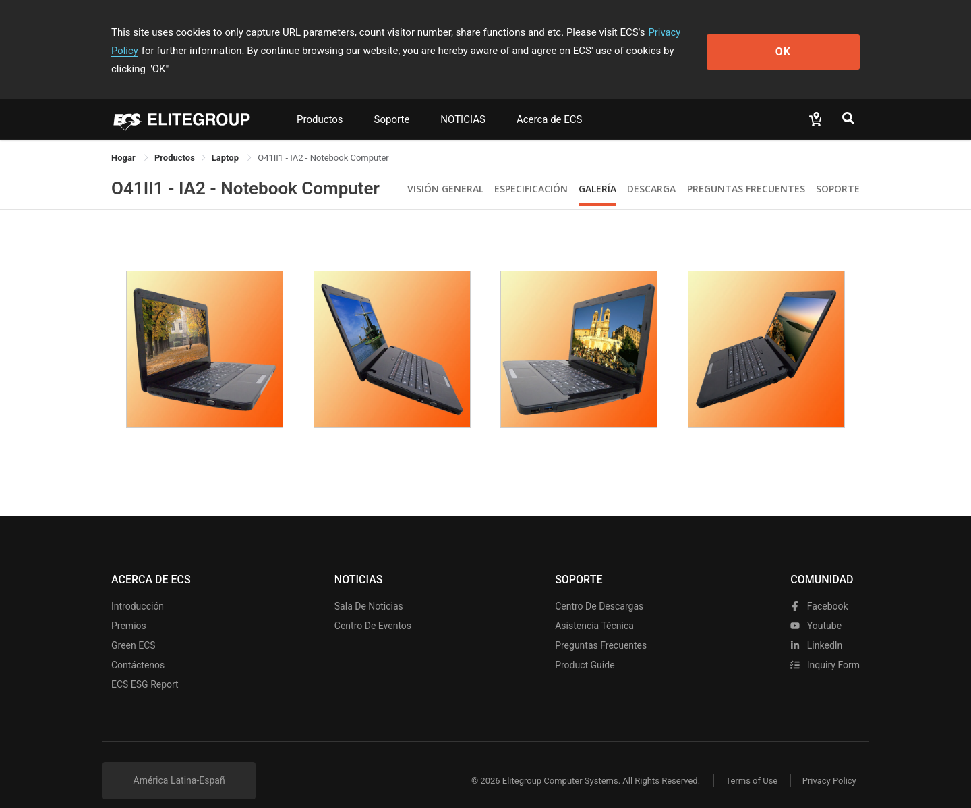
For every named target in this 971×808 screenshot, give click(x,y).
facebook (819, 588)
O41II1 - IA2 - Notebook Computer (245, 170)
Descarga (651, 170)
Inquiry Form (825, 646)
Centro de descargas (599, 588)
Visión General (445, 170)
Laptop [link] (226, 139)
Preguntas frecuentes (601, 627)
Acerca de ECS (550, 101)
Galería (597, 170)
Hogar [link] (124, 139)
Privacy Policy (679, 32)
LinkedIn (816, 627)
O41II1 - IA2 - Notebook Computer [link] (323, 139)
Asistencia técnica (594, 607)
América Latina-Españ (179, 762)
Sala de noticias (368, 588)
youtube (816, 607)
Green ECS (133, 627)
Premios (128, 607)
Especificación (531, 170)
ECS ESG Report (145, 666)
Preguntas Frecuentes (746, 170)
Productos (320, 101)
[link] (174, 139)
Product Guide (584, 646)
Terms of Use (748, 762)
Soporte (392, 101)
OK (805, 41)
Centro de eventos (372, 607)
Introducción (137, 588)
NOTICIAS (463, 101)
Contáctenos (138, 646)
